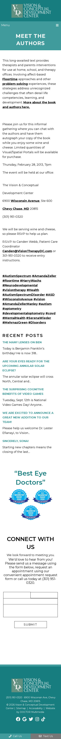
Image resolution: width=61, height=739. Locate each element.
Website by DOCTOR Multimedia (36, 710)
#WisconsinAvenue (17, 299)
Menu (5, 25)
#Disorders (37, 322)
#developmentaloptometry (23, 313)
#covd (50, 313)
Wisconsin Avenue (25, 201)
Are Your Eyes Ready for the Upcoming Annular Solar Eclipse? (25, 366)
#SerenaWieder (38, 318)
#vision (39, 299)
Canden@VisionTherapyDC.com (27, 251)
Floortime (10, 79)
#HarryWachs (30, 280)
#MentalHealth (13, 318)
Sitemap (21, 708)
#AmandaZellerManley (20, 304)
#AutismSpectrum (16, 276)
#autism (45, 304)
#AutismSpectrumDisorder (23, 295)
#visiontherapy (14, 290)
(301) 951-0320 (14, 697)
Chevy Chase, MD (15, 209)
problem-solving (15, 84)
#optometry (11, 308)
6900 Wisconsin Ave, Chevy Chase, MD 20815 (38, 699)
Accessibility (36, 708)
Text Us (46, 736)
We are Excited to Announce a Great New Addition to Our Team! (28, 417)
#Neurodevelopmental (20, 285)
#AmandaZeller (44, 276)
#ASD (50, 295)
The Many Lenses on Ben (22, 342)
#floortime (10, 280)
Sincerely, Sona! (15, 441)
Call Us (15, 736)
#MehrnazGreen (14, 322)
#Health (33, 290)
